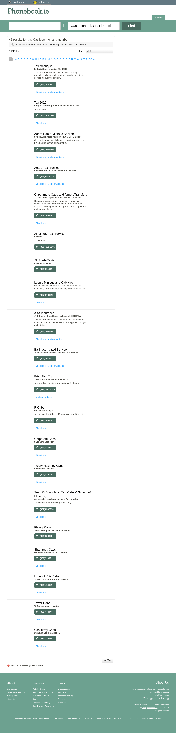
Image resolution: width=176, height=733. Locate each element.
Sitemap (61, 699)
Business (158, 17)
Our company (12, 689)
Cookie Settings (14, 699)
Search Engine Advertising (43, 706)
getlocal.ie (44, 2)
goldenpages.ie (21, 2)
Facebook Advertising (41, 703)
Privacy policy (12, 696)
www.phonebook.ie (149, 708)
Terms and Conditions (16, 692)
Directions (41, 92)
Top (107, 660)
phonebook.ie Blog (65, 696)
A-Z (99, 51)
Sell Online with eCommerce (44, 692)
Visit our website (56, 92)
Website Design (39, 689)
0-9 (90, 59)
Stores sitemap (64, 703)
